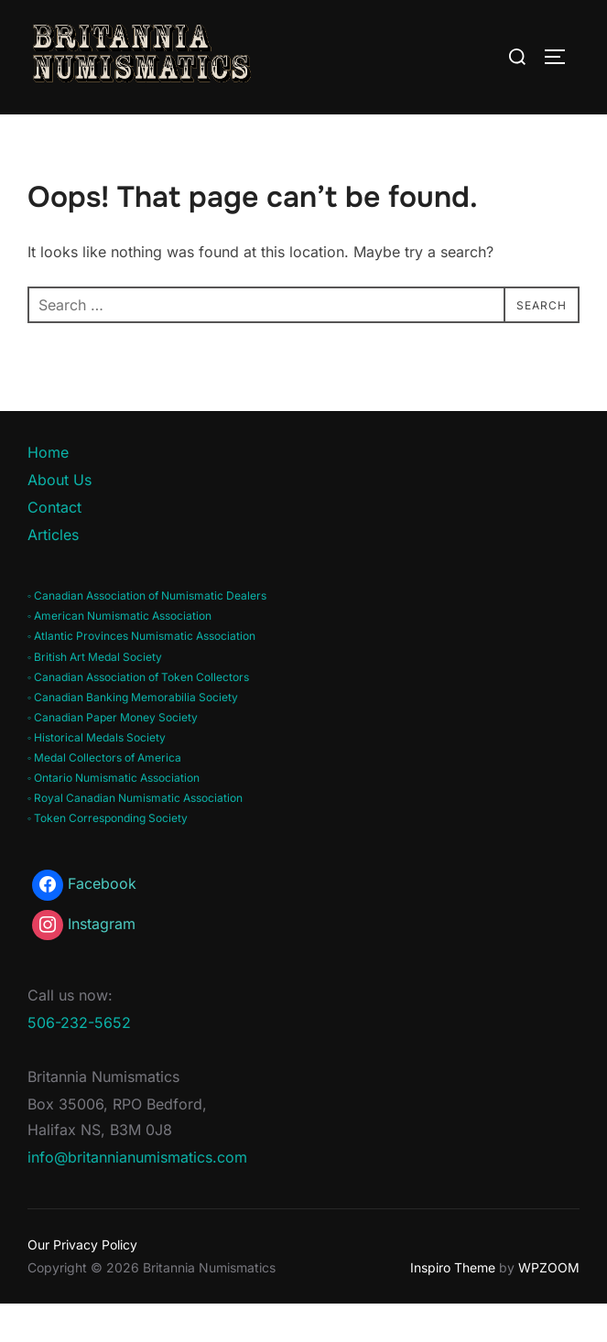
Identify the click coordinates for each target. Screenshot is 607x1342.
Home (48, 491)
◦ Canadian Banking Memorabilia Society (132, 735)
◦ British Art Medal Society (94, 695)
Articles (53, 573)
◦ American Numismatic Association (119, 655)
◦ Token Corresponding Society (107, 856)
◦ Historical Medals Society (96, 776)
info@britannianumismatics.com (137, 1196)
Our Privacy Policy (82, 1284)
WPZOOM (549, 1307)
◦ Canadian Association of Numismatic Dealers (146, 635)
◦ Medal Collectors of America (104, 796)
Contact (54, 545)
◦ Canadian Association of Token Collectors (138, 715)
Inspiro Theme (452, 1307)
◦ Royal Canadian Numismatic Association (135, 837)
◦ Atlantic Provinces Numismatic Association (141, 675)
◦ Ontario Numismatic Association (113, 817)
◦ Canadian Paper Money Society (112, 756)
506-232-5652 (79, 1062)
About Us (59, 519)
